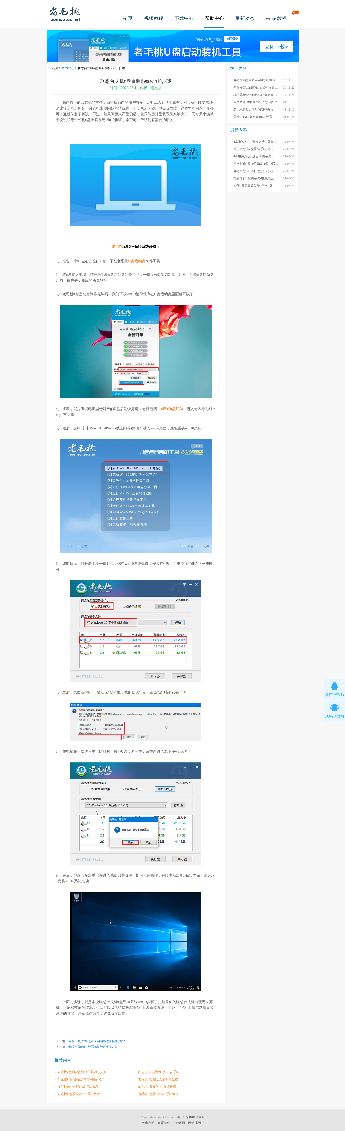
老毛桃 (65, 13)
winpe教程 (276, 18)
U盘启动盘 (136, 261)
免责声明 (148, 1123)
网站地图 (194, 1123)
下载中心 (184, 18)
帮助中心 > (70, 68)
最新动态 (244, 18)
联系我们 (164, 1123)
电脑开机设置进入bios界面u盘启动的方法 (97, 1041)
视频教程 (153, 18)
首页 (55, 68)
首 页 (127, 18)
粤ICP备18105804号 (190, 1117)
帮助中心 (214, 18)
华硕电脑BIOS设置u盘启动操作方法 (93, 1047)
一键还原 (178, 1123)
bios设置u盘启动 (170, 409)
